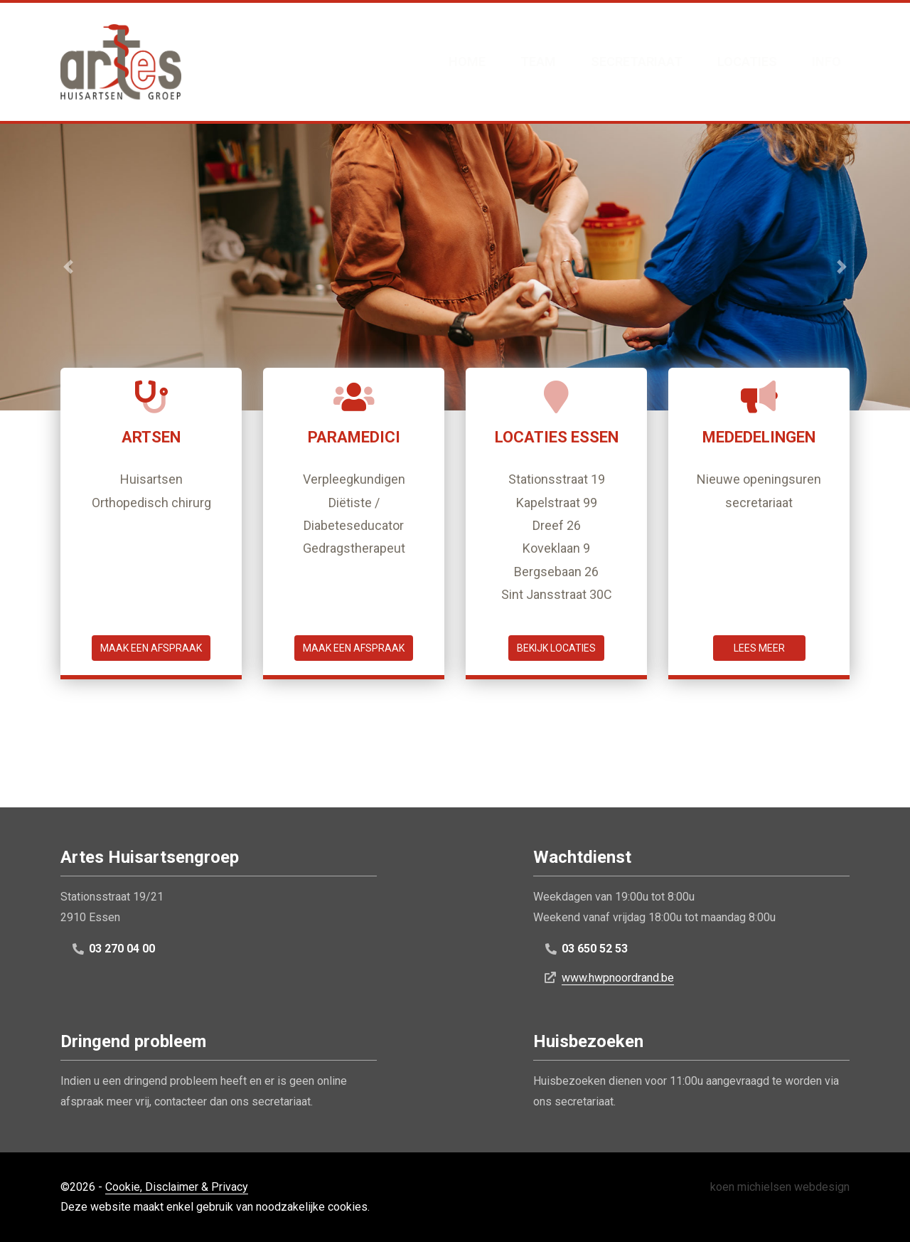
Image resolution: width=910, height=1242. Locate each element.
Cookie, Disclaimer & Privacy (176, 1187)
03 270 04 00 (122, 948)
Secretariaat (636, 61)
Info (826, 61)
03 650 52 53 (595, 948)
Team (538, 61)
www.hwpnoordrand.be (618, 977)
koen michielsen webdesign (780, 1187)
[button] (68, 266)
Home (467, 61)
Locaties (747, 61)
